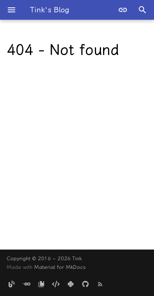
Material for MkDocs (60, 267)
